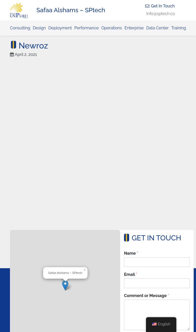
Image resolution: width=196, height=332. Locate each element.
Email (130, 274)
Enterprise (134, 28)
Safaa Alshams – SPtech (70, 10)
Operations (111, 28)
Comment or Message (146, 295)
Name (131, 253)
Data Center (157, 28)
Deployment (60, 28)
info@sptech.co (160, 13)
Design (39, 28)
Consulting (20, 28)
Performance (86, 28)
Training (178, 28)
